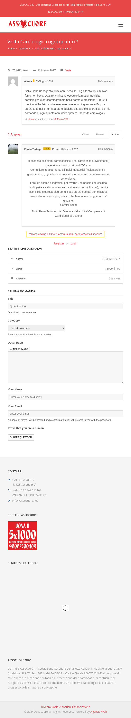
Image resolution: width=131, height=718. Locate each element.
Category (14, 320)
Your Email (15, 406)
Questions (24, 48)
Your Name (15, 389)
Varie (68, 70)
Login (73, 243)
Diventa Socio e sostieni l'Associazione (65, 707)
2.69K (47, 148)
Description (15, 342)
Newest (100, 134)
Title (11, 298)
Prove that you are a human (26, 428)
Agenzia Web (98, 711)
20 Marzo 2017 (62, 119)
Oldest (85, 134)
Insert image (19, 349)
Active (115, 134)
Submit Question (21, 437)
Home (11, 48)
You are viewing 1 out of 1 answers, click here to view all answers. (65, 233)
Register (59, 243)
